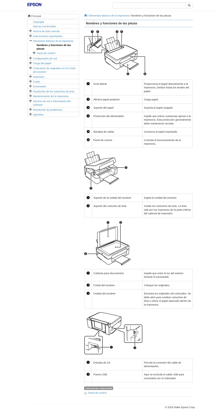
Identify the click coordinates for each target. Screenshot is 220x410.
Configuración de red (45, 58)
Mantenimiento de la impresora (50, 96)
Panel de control (46, 53)
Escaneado (39, 86)
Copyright (38, 21)
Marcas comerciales (44, 26)
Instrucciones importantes (47, 36)
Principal (34, 16)
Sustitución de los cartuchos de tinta (53, 91)
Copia (36, 81)
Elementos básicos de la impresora (53, 40)
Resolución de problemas (47, 109)
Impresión (38, 76)
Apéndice (38, 114)
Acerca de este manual (46, 31)
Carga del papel (42, 63)
